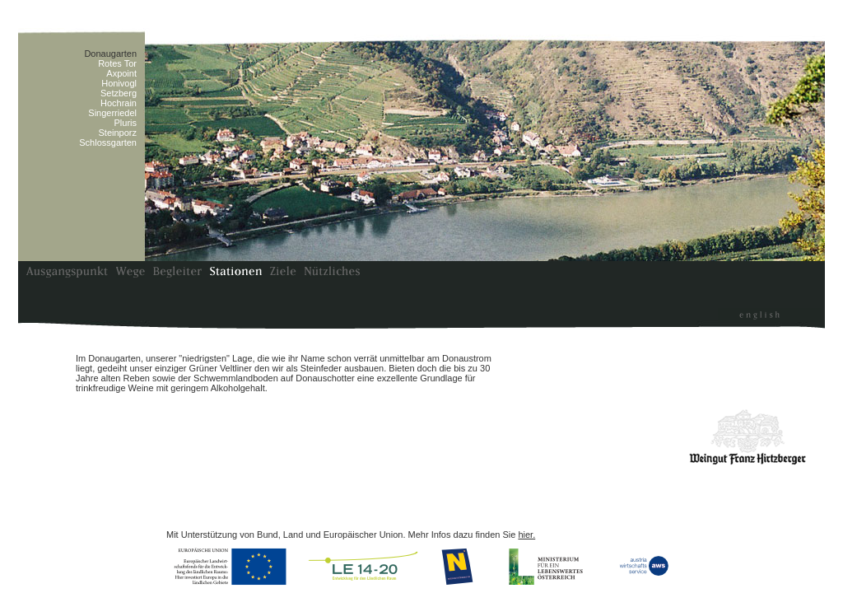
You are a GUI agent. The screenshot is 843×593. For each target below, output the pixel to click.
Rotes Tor (117, 63)
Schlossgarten (108, 142)
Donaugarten (110, 53)
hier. (526, 534)
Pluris (125, 123)
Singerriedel (112, 113)
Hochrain (118, 103)
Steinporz (118, 133)
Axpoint (121, 73)
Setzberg (118, 93)
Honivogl (119, 83)
